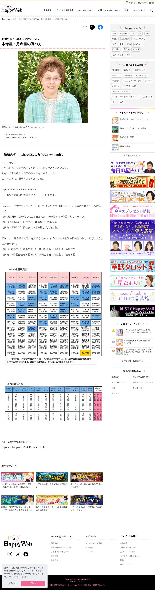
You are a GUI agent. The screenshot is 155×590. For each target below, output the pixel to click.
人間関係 (123, 33)
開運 (126, 10)
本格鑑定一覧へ (132, 155)
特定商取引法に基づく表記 (62, 547)
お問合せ (54, 560)
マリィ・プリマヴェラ (121, 91)
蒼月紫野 (116, 70)
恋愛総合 (125, 39)
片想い (126, 49)
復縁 (129, 44)
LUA (121, 102)
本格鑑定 (47, 10)
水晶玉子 (116, 86)
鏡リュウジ (116, 75)
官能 (114, 44)
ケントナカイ (141, 75)
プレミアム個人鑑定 (65, 10)
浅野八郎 (127, 70)
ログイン (89, 552)
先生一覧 (17, 19)
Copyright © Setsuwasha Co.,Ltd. (77, 579)
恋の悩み (116, 49)
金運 (140, 33)
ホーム (6, 19)
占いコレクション (86, 10)
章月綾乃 (116, 81)
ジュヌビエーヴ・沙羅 (132, 81)
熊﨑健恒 (128, 75)
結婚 (147, 33)
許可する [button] (33, 583)
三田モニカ (147, 97)
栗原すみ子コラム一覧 (33, 19)
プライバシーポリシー (60, 552)
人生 (114, 33)
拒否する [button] (12, 583)
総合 (129, 55)
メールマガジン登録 (94, 543)
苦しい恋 (136, 49)
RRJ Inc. (82, 581)
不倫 (121, 44)
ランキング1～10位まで (132, 361)
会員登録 (89, 547)
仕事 (132, 33)
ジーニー (148, 81)
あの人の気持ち (139, 39)
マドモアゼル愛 (129, 86)
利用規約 (54, 543)
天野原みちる (139, 70)
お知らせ (115, 393)
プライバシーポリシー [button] (19, 577)
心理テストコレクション (109, 10)
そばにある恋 (117, 55)
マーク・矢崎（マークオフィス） (125, 97)
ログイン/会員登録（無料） (140, 3)
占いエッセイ (139, 10)
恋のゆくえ (139, 44)
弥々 (114, 102)
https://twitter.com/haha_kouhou (19, 189)
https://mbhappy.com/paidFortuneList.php (21, 137)
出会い (115, 39)
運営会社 (54, 556)
